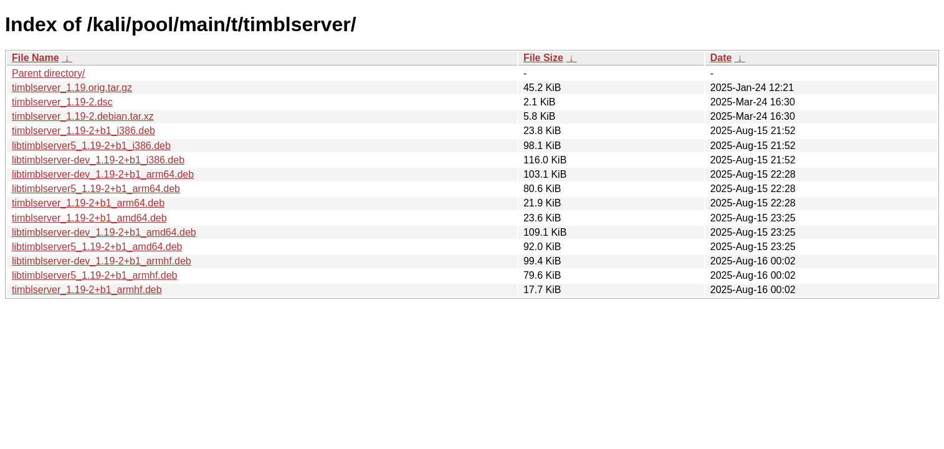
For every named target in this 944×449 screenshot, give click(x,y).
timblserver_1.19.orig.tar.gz (72, 87)
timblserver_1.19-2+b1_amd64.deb (89, 218)
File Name (35, 57)
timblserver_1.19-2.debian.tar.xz (83, 116)
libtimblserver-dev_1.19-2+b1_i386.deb (98, 160)
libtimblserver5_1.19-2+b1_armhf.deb (94, 275)
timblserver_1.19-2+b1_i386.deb (83, 130)
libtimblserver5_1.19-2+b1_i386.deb (91, 145)
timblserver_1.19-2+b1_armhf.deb (87, 289)
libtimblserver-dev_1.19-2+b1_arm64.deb (103, 174)
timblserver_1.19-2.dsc (62, 102)
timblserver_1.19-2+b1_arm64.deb (88, 203)
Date (721, 57)
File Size (543, 57)
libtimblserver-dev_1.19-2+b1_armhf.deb (101, 261)
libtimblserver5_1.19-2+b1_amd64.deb (97, 246)
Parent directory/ (48, 73)
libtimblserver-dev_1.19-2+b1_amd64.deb (104, 232)
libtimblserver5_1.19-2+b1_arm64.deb (96, 188)
